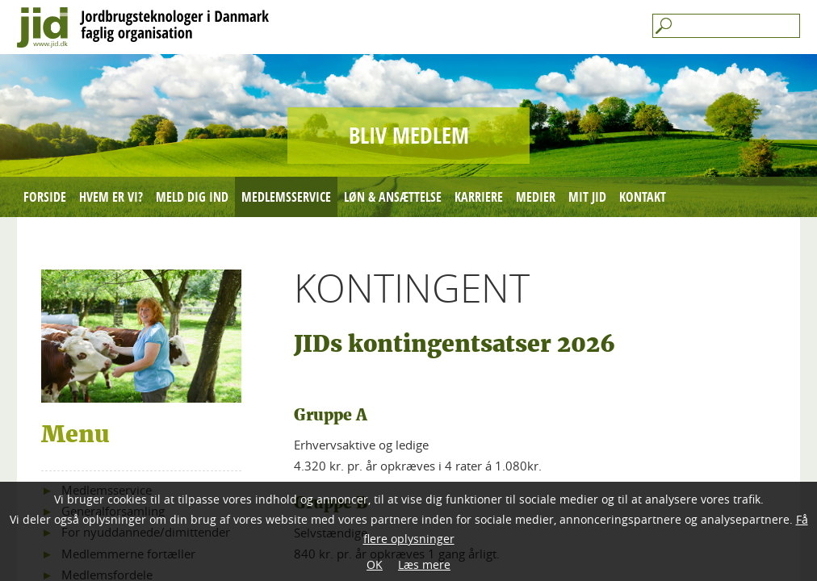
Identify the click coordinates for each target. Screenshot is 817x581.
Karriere (479, 197)
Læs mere (424, 564)
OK (375, 564)
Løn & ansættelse (393, 197)
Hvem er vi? (111, 197)
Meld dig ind (192, 197)
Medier (535, 197)
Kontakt (642, 197)
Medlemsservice (286, 197)
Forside (44, 197)
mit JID (587, 197)
